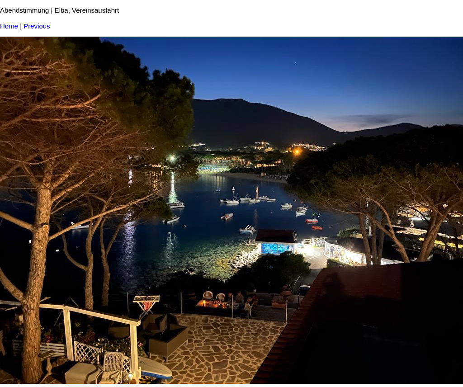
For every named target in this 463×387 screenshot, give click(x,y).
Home (9, 26)
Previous (37, 26)
